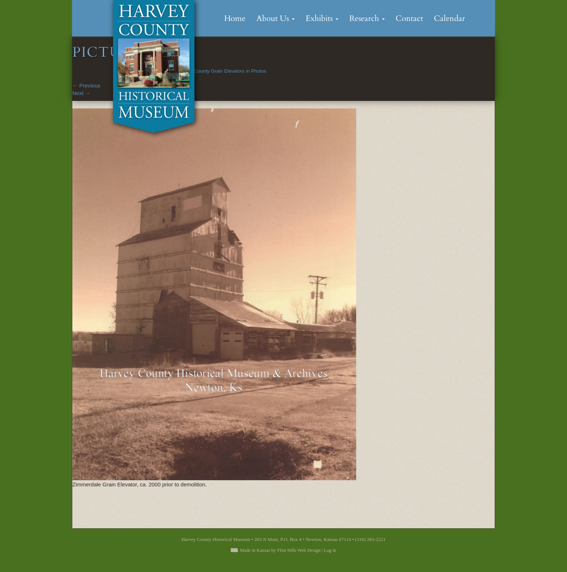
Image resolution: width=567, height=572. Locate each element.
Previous (86, 85)
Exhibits (322, 18)
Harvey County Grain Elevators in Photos (221, 71)
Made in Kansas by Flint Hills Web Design (280, 550)
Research (367, 18)
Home (235, 18)
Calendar (449, 18)
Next (81, 93)
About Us (275, 18)
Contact (409, 18)
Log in (330, 550)
